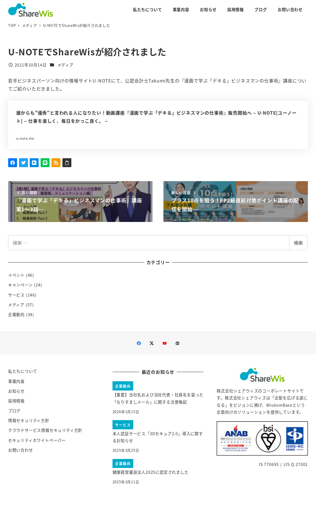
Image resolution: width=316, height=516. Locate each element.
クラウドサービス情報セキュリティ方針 (45, 430)
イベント (16, 275)
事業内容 (16, 381)
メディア (65, 65)
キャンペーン (20, 285)
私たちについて (22, 371)
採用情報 (16, 401)
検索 (298, 242)
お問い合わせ (20, 450)
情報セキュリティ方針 (28, 420)
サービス (16, 295)
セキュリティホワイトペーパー (37, 440)
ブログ (14, 410)
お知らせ (16, 391)
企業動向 (16, 314)
